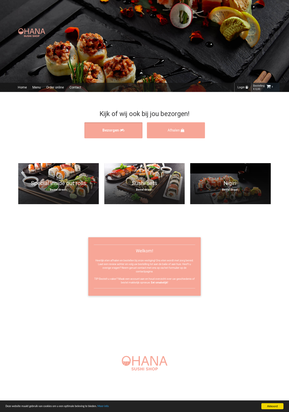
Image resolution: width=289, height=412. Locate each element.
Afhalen (176, 130)
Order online (55, 87)
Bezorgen (113, 130)
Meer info (113, 407)
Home (22, 87)
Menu (36, 87)
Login (242, 87)
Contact (75, 87)
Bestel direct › (58, 189)
